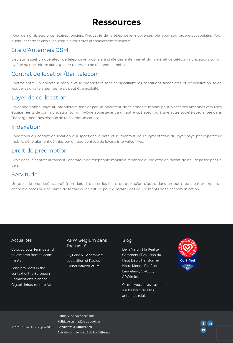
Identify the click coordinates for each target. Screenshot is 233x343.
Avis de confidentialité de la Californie (83, 332)
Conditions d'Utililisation (75, 327)
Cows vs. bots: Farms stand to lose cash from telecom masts (32, 254)
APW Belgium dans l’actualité (87, 243)
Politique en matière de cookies (79, 321)
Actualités (21, 240)
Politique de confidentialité (76, 316)
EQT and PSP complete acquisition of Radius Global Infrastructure (85, 260)
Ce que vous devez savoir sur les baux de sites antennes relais (142, 290)
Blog (127, 240)
